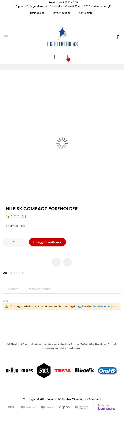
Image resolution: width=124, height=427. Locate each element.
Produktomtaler (39, 289)
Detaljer (13, 289)
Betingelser (37, 13)
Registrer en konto (103, 306)
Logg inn (81, 306)
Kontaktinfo (86, 13)
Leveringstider (61, 13)
